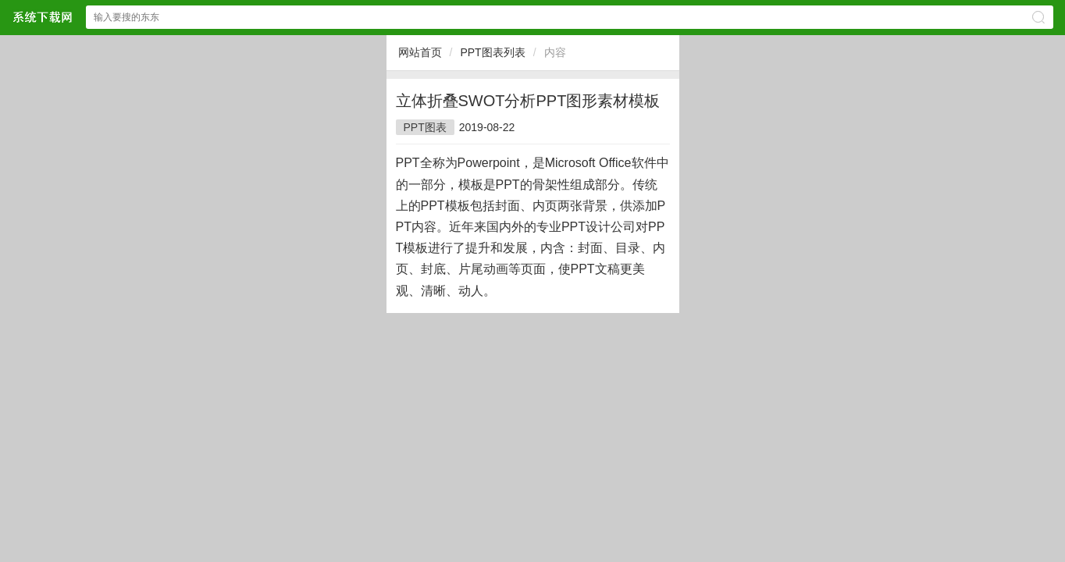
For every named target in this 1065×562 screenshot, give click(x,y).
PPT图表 (425, 127)
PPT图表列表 (492, 52)
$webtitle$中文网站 (42, 16)
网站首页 (420, 52)
